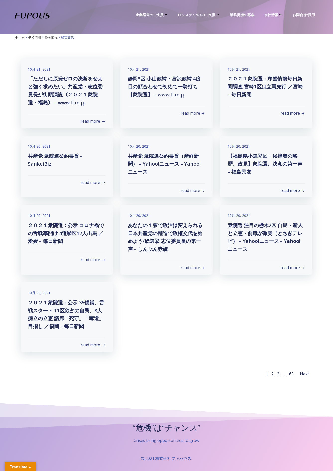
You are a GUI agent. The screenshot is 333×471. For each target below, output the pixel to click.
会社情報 (274, 14)
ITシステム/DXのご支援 (199, 14)
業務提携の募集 (242, 14)
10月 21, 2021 (39, 69)
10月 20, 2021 (39, 146)
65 (291, 374)
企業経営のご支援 (152, 14)
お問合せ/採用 (304, 14)
